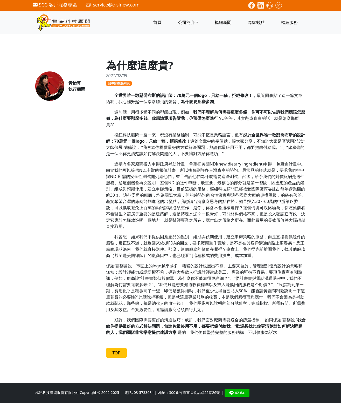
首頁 (157, 22)
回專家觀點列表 (119, 83)
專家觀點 (256, 22)
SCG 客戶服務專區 (55, 5)
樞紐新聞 (223, 22)
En (269, 6)
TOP (117, 353)
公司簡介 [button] (186, 22)
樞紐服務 (289, 22)
